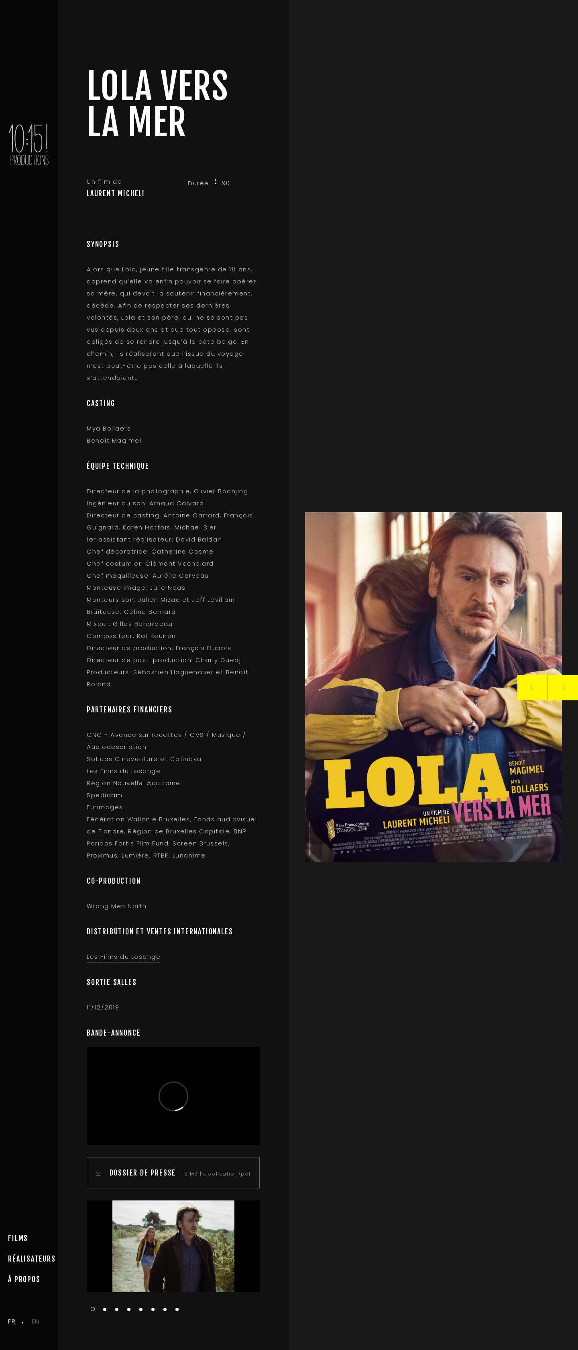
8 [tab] (177, 1310)
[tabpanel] (173, 1246)
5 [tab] (141, 1310)
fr (12, 1321)
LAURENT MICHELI (116, 193)
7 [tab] (165, 1310)
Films (18, 1238)
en (36, 1321)
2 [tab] (105, 1310)
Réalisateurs (32, 1258)
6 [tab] (153, 1310)
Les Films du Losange (124, 956)
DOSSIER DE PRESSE (143, 1172)
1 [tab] (93, 1309)
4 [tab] (129, 1310)
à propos (24, 1279)
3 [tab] (117, 1310)
